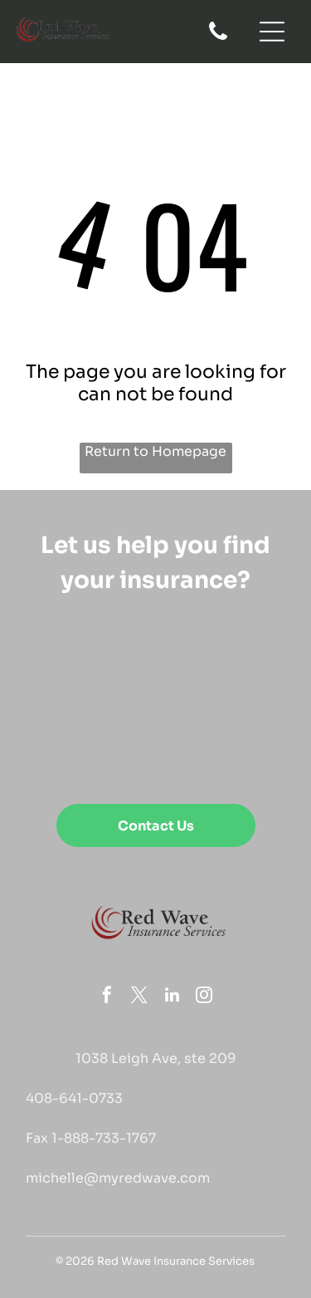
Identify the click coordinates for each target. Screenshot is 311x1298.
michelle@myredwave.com (118, 1178)
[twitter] (139, 996)
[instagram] (204, 996)
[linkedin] (171, 996)
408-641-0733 (74, 1098)
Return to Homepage (155, 451)
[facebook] (107, 996)
